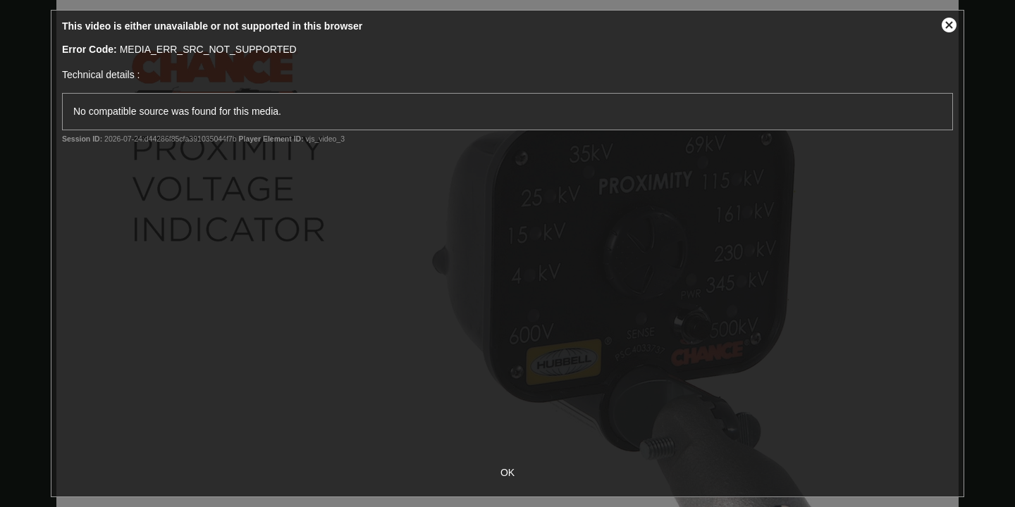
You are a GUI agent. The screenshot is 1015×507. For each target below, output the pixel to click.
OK (507, 472)
